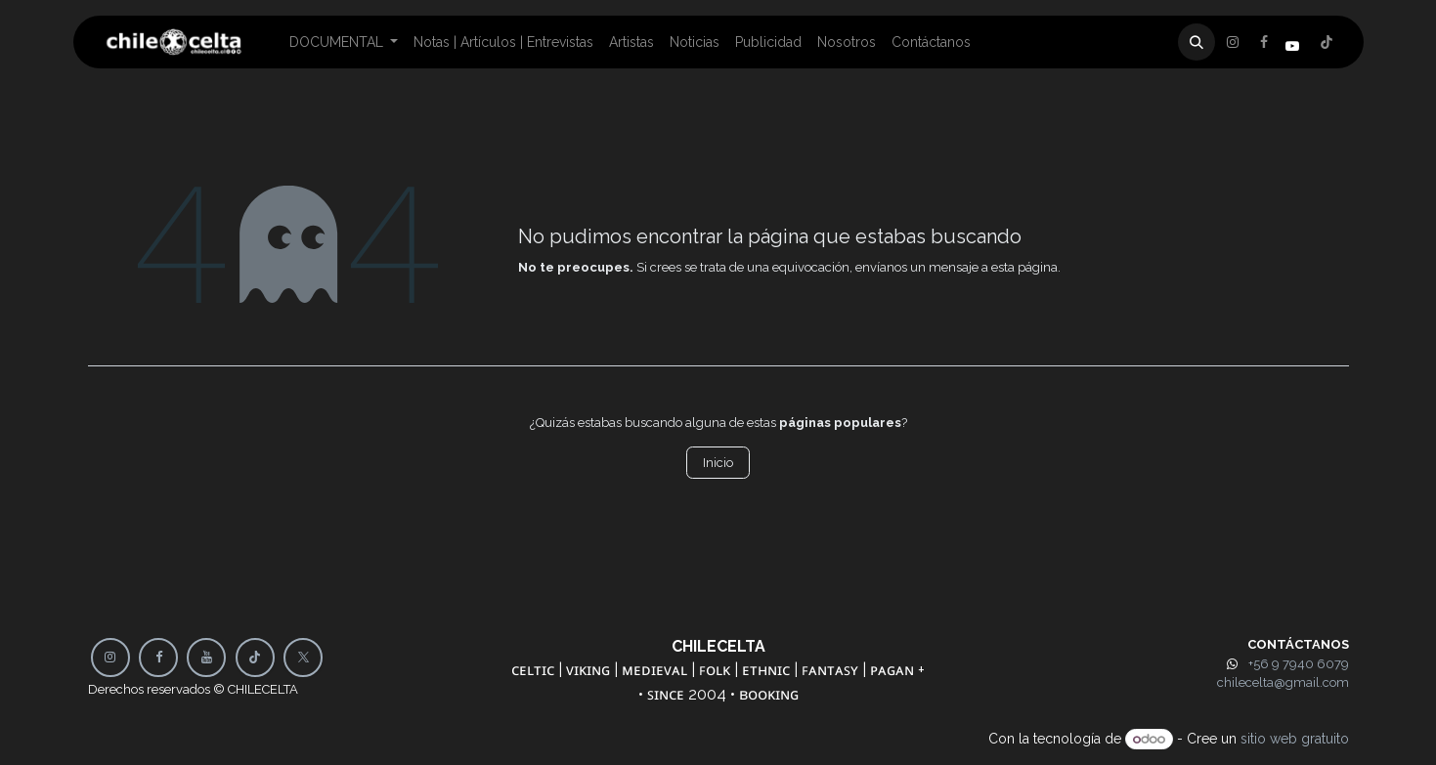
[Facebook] (1232, 42)
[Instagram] (1326, 42)
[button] (1196, 42)
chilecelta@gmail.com (1283, 682)
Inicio (718, 462)
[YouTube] (206, 657)
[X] (1264, 42)
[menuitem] (344, 42)
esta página (1024, 267)
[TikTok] (255, 657)
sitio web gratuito (1294, 738)
